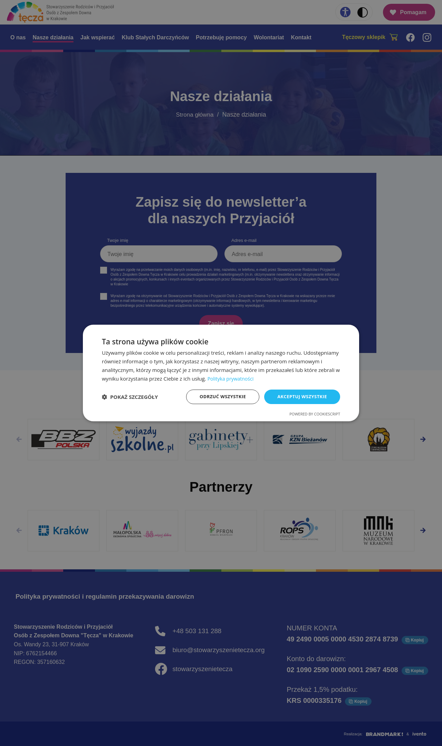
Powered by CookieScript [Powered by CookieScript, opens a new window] (314, 414)
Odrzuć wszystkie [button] (217, 396)
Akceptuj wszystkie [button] (300, 396)
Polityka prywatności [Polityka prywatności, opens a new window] (232, 377)
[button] (130, 397)
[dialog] (221, 373)
